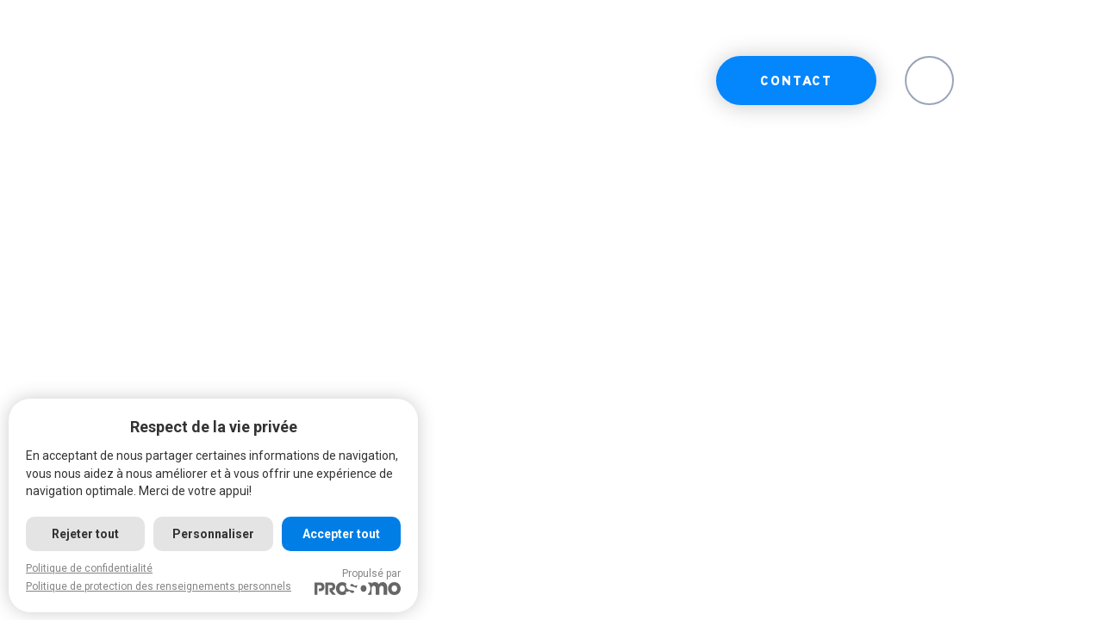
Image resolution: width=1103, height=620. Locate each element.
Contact (796, 82)
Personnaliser (213, 534)
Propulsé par (358, 581)
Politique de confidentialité (89, 568)
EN (929, 82)
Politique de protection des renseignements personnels (158, 586)
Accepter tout (341, 534)
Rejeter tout (85, 534)
